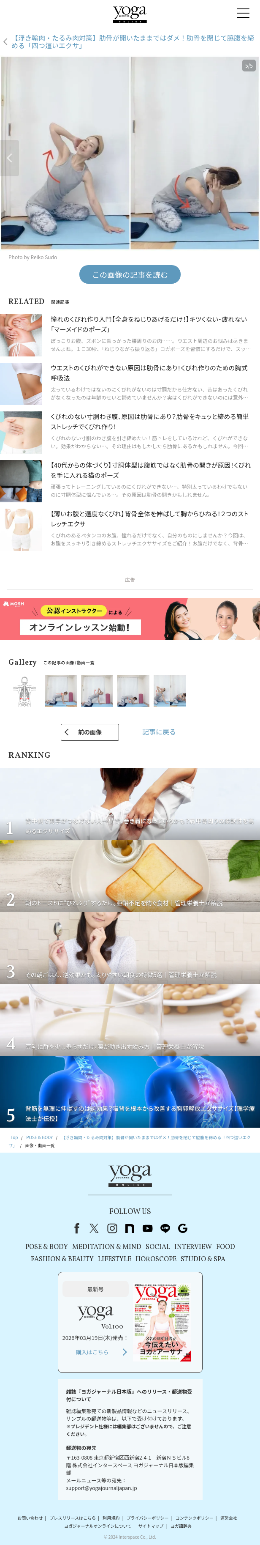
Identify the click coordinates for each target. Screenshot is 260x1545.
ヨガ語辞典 (181, 1526)
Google (182, 1228)
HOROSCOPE (155, 1259)
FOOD (225, 1247)
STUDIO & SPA (203, 1259)
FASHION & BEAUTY (62, 1259)
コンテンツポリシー (195, 1518)
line (165, 1228)
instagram (111, 1228)
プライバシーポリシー (148, 1518)
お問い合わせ (30, 1518)
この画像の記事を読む (130, 274)
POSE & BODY (46, 1247)
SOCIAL (158, 1247)
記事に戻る (159, 731)
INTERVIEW (193, 1247)
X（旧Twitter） (94, 1228)
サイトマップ (151, 1526)
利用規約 (111, 1518)
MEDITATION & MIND (106, 1247)
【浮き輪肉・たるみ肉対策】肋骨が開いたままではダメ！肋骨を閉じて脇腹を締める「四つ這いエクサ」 (132, 41)
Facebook (75, 1228)
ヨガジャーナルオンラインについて (97, 1526)
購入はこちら (92, 1352)
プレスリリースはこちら (73, 1518)
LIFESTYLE (114, 1259)
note (129, 1228)
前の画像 (90, 732)
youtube (147, 1228)
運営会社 (228, 1518)
